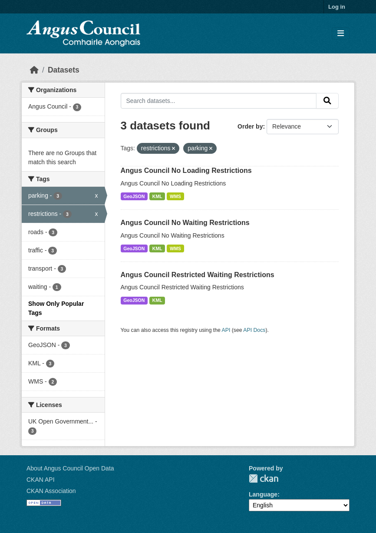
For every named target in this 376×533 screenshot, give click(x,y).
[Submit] (327, 101)
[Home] (34, 70)
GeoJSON (134, 196)
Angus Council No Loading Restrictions (186, 170)
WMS (175, 196)
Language (263, 494)
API (226, 330)
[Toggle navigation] (341, 33)
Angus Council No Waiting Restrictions (185, 222)
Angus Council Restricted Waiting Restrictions (197, 274)
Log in (336, 6)
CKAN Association (51, 490)
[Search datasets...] (219, 101)
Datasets (63, 70)
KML (157, 196)
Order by (250, 126)
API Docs (254, 330)
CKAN (263, 478)
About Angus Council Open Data (70, 468)
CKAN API (40, 479)
